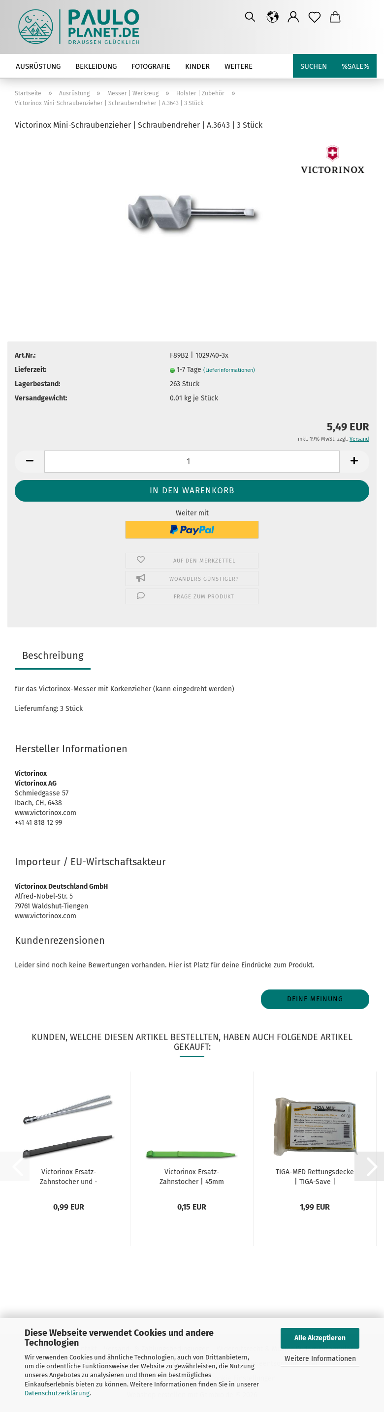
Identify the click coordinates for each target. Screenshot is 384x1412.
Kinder (197, 66)
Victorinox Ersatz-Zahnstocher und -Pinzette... (68, 1176)
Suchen (313, 66)
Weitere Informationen (320, 1359)
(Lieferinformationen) (229, 370)
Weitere (238, 66)
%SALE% (355, 66)
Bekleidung (96, 66)
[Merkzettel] (314, 17)
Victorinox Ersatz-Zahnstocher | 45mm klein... (192, 1176)
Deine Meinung (315, 999)
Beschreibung (52, 655)
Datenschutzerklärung (57, 1393)
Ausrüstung (38, 66)
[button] (273, 17)
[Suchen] (250, 17)
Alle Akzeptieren (320, 1338)
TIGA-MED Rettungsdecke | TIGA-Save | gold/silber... (315, 1176)
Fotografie (150, 66)
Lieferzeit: (30, 370)
